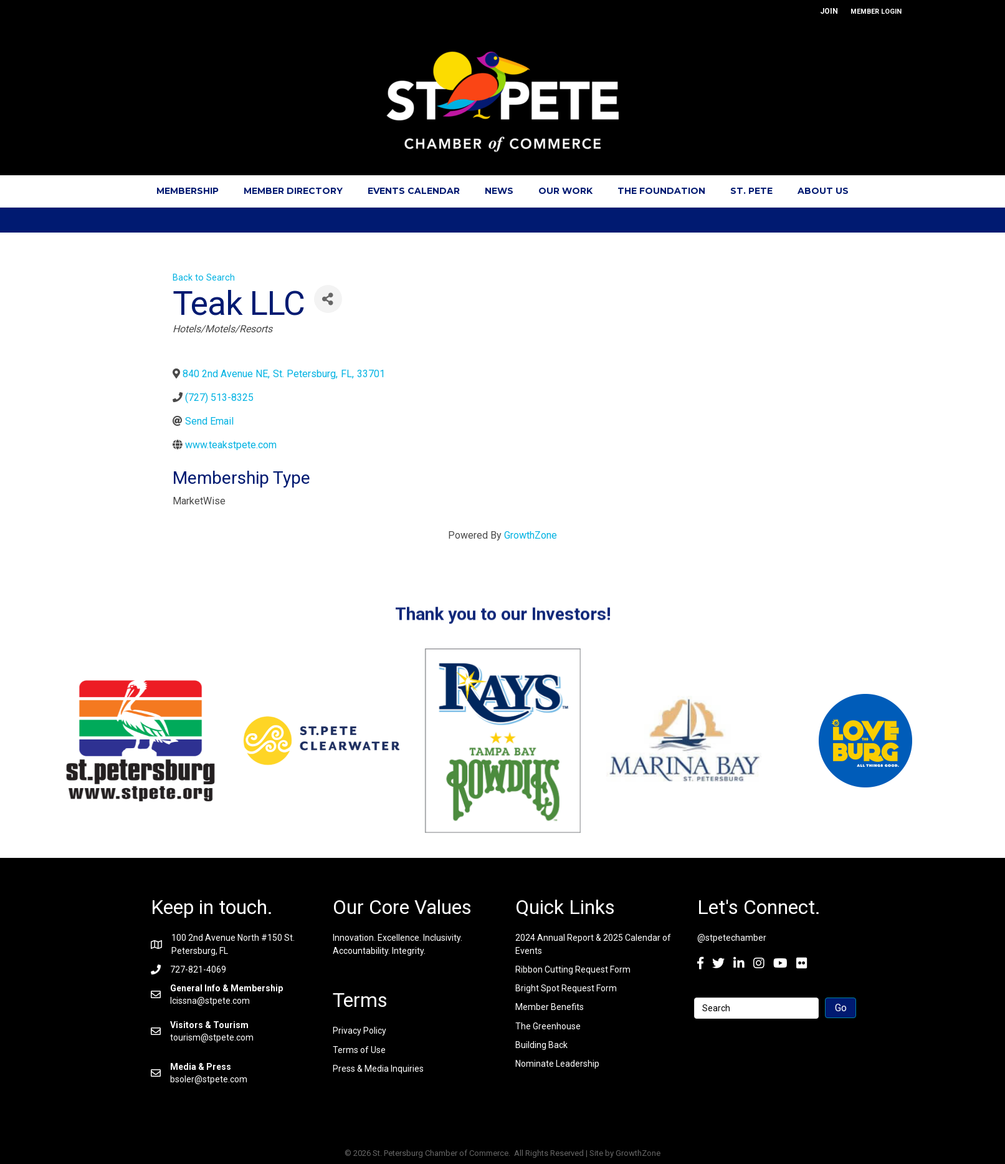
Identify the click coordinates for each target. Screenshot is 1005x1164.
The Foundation (661, 190)
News (499, 190)
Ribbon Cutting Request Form (573, 969)
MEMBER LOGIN (876, 11)
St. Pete (751, 190)
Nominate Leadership (557, 1064)
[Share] (328, 299)
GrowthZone (530, 535)
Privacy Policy (359, 1031)
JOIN (829, 11)
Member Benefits (549, 1007)
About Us (823, 190)
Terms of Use (359, 1050)
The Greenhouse (548, 1026)
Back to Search (204, 277)
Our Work (565, 190)
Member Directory (293, 190)
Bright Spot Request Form (566, 988)
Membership (187, 190)
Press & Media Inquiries (378, 1069)
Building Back (541, 1045)
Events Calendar (414, 190)
